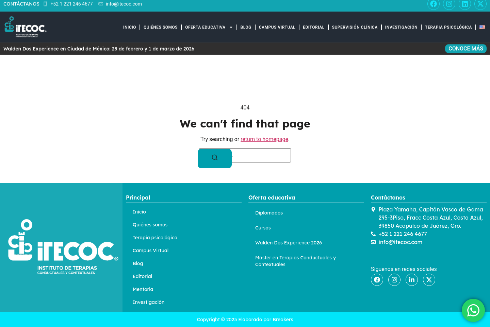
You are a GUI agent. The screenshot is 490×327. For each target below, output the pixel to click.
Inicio (129, 22)
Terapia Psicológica (448, 22)
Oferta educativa (209, 22)
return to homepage (264, 139)
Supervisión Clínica (355, 22)
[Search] (215, 158)
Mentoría (143, 289)
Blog (246, 22)
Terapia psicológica (155, 238)
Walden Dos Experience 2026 (288, 243)
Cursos (263, 228)
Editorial (314, 22)
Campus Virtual (277, 22)
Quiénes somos (161, 22)
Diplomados (269, 213)
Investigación (401, 22)
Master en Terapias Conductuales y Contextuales (295, 261)
